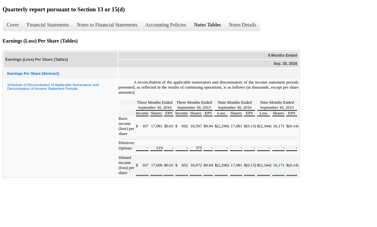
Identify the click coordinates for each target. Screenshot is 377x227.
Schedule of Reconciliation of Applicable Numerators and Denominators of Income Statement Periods (53, 86)
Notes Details (242, 24)
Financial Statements (48, 24)
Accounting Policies (165, 24)
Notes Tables (207, 24)
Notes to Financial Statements (107, 24)
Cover (13, 24)
